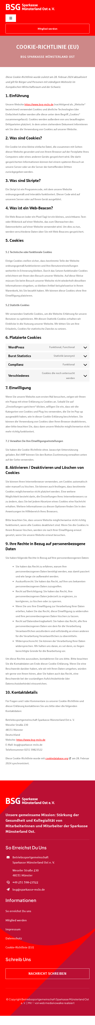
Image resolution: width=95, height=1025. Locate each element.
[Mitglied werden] (47, 29)
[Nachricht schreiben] (47, 973)
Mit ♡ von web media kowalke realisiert (51, 1003)
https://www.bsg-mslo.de (38, 104)
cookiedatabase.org (56, 758)
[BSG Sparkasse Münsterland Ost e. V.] (30, 3)
